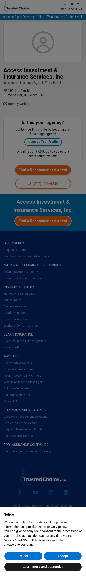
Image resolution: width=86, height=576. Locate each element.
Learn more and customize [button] (43, 566)
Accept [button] (62, 556)
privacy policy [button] (56, 527)
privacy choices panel (19, 544)
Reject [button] (23, 556)
